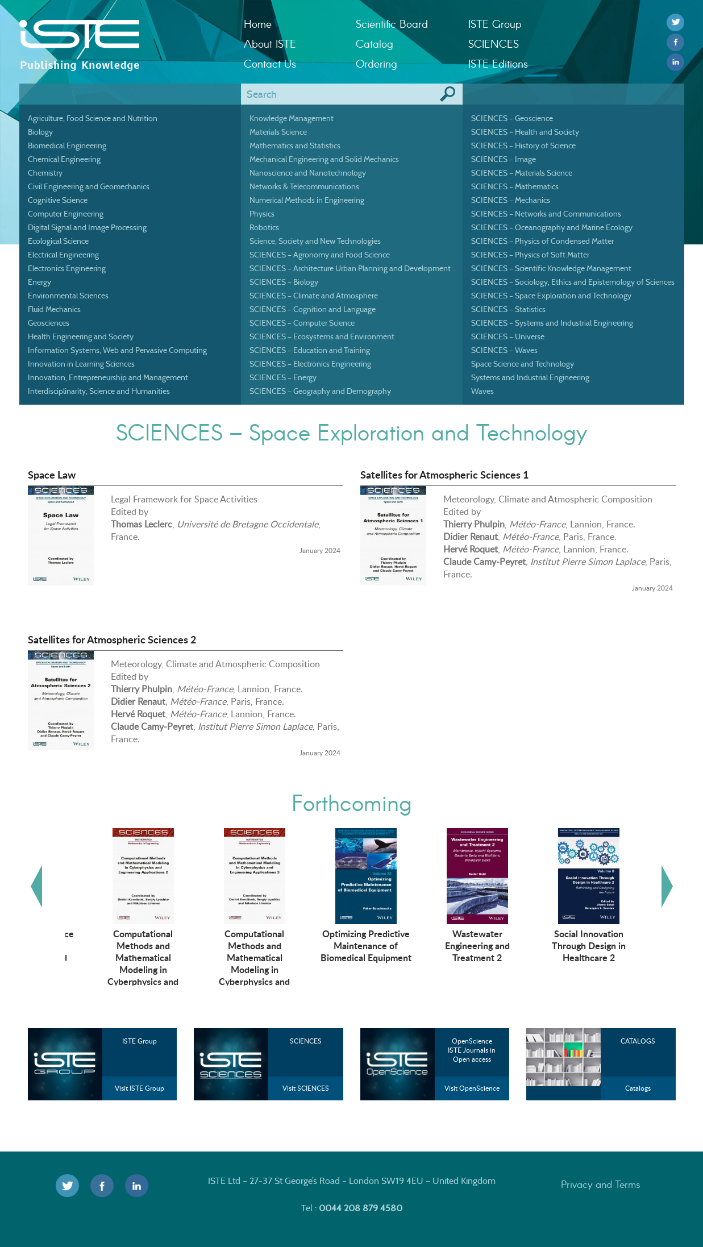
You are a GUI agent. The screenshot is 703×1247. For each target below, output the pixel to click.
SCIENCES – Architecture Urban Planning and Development (350, 268)
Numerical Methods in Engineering (306, 200)
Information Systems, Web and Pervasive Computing (117, 350)
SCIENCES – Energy (283, 377)
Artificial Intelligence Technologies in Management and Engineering (121, 951)
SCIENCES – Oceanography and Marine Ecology (552, 227)
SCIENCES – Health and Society (525, 132)
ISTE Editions (498, 63)
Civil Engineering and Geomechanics (88, 186)
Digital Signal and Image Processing (87, 227)
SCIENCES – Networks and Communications (546, 214)
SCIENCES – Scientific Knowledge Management (551, 268)
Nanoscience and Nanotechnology (307, 173)
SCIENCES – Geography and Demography (320, 391)
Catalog (374, 43)
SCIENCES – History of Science (523, 145)
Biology (40, 132)
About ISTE (270, 43)
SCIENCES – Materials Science (521, 173)
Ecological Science (58, 241)
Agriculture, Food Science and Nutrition (92, 118)
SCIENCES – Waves (504, 350)
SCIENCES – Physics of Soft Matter (530, 255)
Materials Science (278, 132)
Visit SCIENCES (305, 1088)
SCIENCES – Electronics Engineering (310, 364)
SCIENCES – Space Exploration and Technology (551, 295)
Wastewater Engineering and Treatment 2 (566, 945)
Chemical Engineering (64, 159)
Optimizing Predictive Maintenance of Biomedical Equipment (455, 945)
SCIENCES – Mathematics (515, 186)
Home (258, 23)
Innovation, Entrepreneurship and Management (108, 377)
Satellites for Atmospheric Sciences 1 (444, 474)
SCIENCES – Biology (283, 282)
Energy (39, 282)
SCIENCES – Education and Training (309, 350)
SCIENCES (493, 43)
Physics (261, 214)
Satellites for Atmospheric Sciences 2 (112, 639)
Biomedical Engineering (67, 145)
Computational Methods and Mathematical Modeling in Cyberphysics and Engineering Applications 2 (232, 969)
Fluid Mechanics (54, 309)
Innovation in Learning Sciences (81, 364)
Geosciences (48, 323)
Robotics (264, 227)
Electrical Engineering (63, 255)
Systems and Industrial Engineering (530, 377)
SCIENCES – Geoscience (512, 118)
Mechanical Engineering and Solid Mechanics (324, 159)
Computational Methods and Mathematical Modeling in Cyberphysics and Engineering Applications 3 (344, 969)
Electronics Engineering (67, 268)
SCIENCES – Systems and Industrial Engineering (552, 323)
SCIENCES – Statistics (508, 309)
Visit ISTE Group (139, 1088)
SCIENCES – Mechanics (510, 200)
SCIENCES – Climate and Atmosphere (313, 295)
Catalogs (638, 1088)
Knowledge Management (291, 118)
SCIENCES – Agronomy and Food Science (319, 255)
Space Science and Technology (522, 364)
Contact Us (270, 63)
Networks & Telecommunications (304, 186)
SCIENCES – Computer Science (302, 323)
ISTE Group (494, 23)
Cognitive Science (58, 200)
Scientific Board (392, 23)
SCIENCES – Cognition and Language (312, 309)
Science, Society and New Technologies (315, 241)
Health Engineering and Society (81, 336)
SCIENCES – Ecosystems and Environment (321, 336)
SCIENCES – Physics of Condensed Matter (542, 241)
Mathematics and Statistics (294, 145)
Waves (482, 391)
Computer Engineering (65, 214)
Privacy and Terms (600, 1184)
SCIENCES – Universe (507, 336)
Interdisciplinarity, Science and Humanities (99, 391)
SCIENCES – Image (503, 159)
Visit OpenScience (472, 1088)
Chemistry (45, 173)
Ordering (376, 63)
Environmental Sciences (68, 295)
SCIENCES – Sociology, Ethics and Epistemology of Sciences (573, 282)
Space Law (52, 474)
